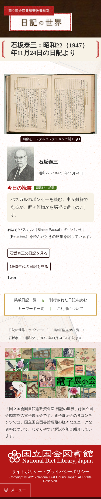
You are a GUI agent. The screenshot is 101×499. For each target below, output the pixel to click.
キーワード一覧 (31, 309)
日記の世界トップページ (27, 330)
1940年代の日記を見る (29, 266)
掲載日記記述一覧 (67, 330)
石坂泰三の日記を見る (28, 253)
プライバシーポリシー (67, 471)
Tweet (13, 277)
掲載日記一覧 (25, 300)
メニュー (18, 490)
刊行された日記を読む (67, 300)
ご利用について (69, 309)
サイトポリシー (27, 471)
